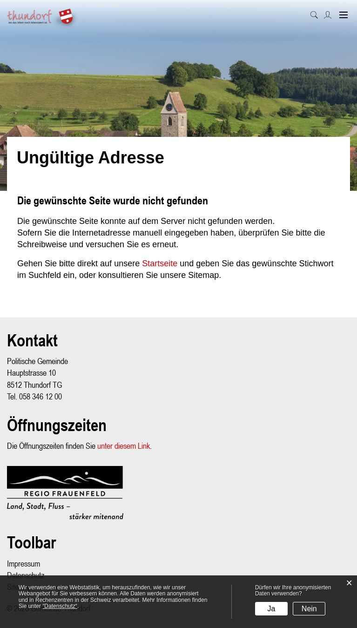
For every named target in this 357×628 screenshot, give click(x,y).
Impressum (23, 563)
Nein (309, 609)
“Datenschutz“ (59, 606)
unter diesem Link (123, 446)
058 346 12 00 (40, 396)
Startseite (159, 263)
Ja (272, 609)
